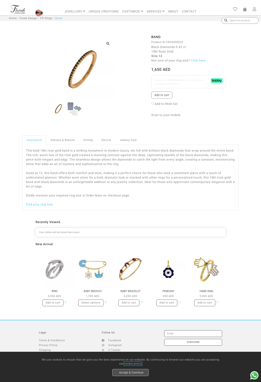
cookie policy (133, 363)
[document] (130, 191)
